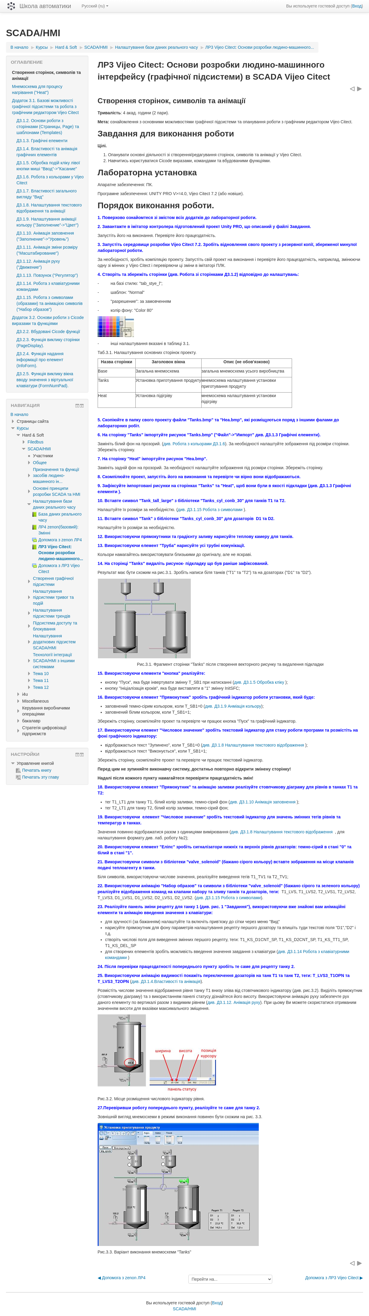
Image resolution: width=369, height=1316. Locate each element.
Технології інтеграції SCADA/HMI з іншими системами (54, 660)
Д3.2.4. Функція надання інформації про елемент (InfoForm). (39, 359)
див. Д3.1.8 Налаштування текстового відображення (253, 745)
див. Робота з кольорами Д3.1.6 (194, 443)
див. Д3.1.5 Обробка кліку (259, 682)
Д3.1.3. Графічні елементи (41, 140)
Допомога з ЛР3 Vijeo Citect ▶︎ (334, 1277)
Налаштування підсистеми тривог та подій (53, 597)
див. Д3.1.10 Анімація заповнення (263, 802)
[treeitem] (47, 414)
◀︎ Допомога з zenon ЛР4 (122, 1277)
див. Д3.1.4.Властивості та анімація (165, 981)
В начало (19, 414)
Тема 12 (41, 687)
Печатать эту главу (37, 777)
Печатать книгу (33, 770)
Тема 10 (41, 673)
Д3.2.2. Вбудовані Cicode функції (48, 331)
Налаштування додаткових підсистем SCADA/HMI (54, 641)
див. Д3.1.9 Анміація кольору (233, 706)
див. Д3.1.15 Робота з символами (211, 509)
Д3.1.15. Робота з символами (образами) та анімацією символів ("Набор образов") (49, 303)
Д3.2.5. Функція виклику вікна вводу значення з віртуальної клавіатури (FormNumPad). (44, 379)
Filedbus (35, 442)
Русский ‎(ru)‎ (94, 6)
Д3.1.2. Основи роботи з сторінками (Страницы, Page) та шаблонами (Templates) (47, 126)
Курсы (23, 428)
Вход (357, 6)
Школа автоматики (45, 6)
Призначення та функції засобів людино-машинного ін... (56, 475)
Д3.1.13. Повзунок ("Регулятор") (47, 275)
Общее (40, 462)
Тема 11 (41, 680)
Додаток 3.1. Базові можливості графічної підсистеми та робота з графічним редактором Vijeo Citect (45, 106)
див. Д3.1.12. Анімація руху (233, 1002)
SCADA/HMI (39, 448)
